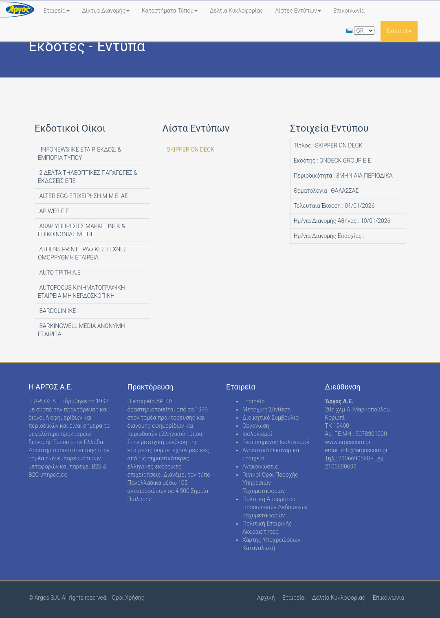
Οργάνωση (255, 425)
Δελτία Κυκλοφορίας (236, 10)
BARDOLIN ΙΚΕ (57, 311)
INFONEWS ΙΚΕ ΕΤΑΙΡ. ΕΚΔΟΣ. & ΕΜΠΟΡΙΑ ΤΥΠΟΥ (79, 153)
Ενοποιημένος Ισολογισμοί (276, 442)
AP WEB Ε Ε (53, 211)
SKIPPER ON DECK (189, 149)
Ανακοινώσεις (260, 466)
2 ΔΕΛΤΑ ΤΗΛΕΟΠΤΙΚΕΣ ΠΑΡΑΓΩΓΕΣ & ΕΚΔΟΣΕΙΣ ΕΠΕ (87, 176)
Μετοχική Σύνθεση (266, 409)
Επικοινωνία (349, 10)
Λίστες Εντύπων (298, 10)
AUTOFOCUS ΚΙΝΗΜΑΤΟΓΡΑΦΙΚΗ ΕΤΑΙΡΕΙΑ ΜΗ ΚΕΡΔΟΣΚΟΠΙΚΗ (81, 291)
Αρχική (266, 597)
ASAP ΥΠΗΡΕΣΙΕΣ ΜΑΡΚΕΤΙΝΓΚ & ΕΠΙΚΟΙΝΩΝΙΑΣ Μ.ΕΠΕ (81, 230)
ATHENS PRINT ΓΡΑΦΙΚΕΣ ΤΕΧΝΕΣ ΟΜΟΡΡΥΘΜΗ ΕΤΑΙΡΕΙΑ (82, 253)
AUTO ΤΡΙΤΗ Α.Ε (59, 272)
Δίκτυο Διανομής (106, 10)
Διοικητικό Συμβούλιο (270, 417)
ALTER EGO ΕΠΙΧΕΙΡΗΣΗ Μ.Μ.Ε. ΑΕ (83, 196)
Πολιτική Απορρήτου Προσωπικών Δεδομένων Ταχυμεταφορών (275, 507)
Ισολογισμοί (257, 434)
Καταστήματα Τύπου (170, 10)
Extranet (399, 31)
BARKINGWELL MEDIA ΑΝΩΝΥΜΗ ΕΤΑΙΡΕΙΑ (81, 330)
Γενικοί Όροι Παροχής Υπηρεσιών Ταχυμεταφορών (270, 482)
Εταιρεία (57, 10)
